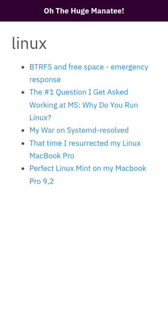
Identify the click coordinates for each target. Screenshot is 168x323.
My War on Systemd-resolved (79, 130)
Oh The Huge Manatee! (84, 11)
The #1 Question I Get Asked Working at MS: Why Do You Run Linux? (84, 104)
